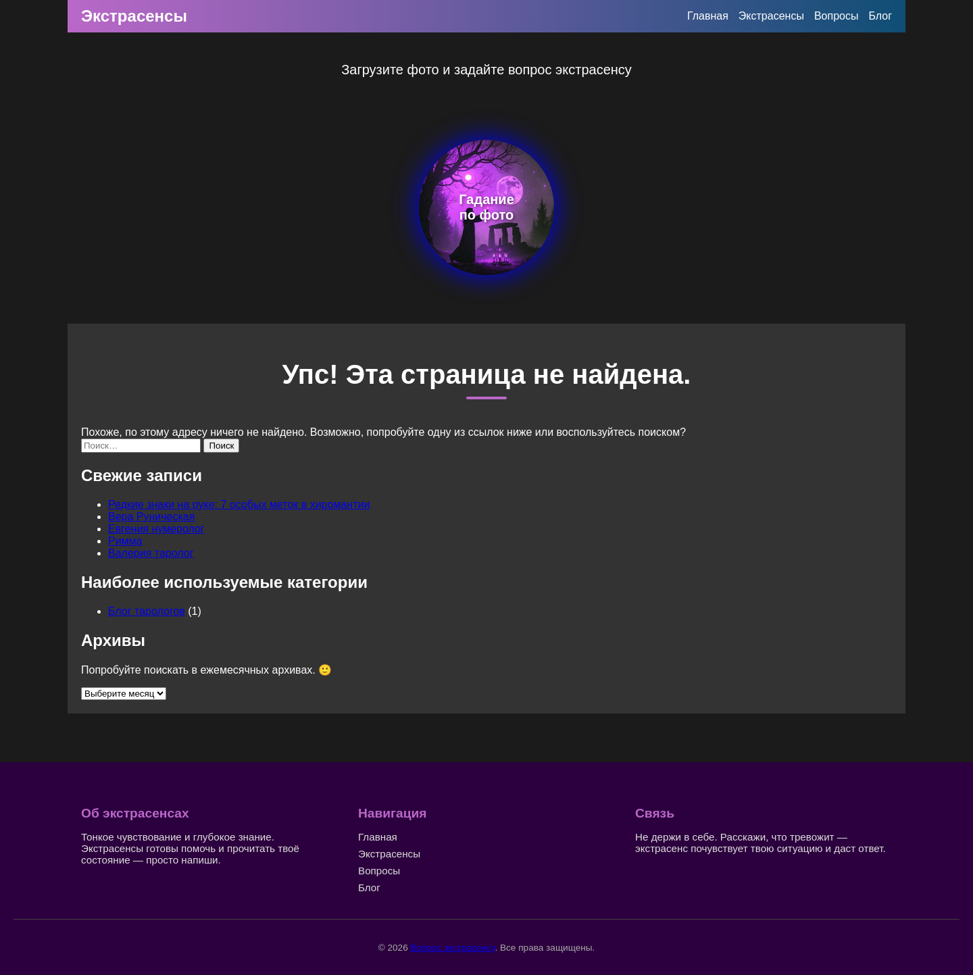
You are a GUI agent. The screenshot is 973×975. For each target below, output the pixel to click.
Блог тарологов (146, 611)
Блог (880, 16)
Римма (125, 541)
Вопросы (836, 16)
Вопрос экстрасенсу (452, 948)
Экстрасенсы (134, 16)
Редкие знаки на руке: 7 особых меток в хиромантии (239, 504)
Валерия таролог (151, 553)
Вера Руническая (151, 516)
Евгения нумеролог (156, 528)
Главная (707, 16)
